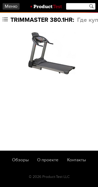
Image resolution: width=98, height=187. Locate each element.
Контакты (76, 160)
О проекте (48, 160)
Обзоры (20, 160)
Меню (11, 6)
